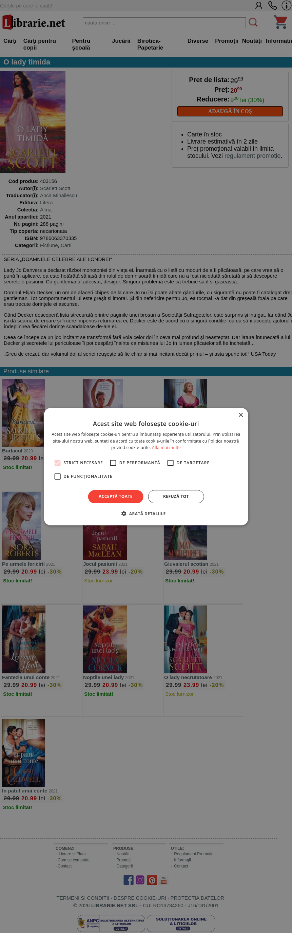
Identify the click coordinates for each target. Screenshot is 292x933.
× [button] (240, 414)
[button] (146, 513)
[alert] (146, 466)
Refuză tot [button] (176, 496)
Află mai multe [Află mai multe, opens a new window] (166, 447)
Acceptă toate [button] (116, 496)
